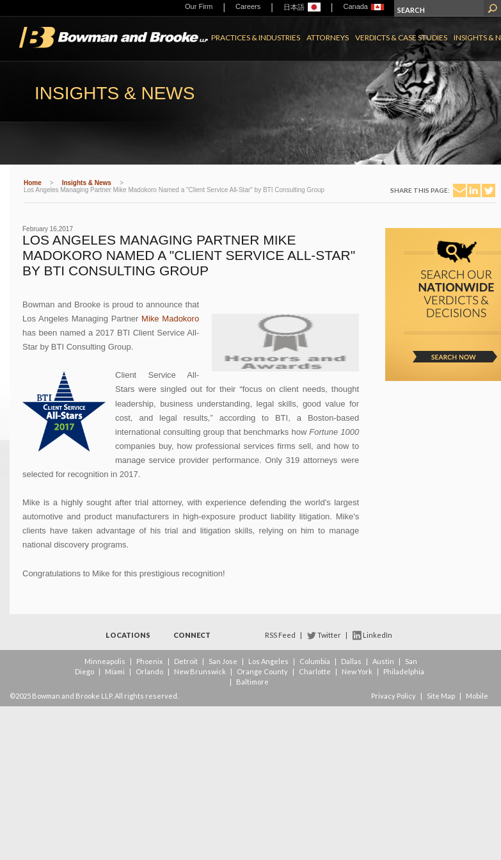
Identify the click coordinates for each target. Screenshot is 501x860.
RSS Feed (280, 635)
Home (33, 182)
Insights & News (86, 182)
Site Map (441, 696)
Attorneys (327, 37)
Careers (247, 6)
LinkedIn (377, 635)
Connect (192, 635)
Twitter (329, 635)
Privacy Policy (393, 696)
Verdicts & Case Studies (401, 37)
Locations (128, 635)
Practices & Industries (255, 37)
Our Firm (198, 6)
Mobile (477, 696)
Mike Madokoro (170, 318)
